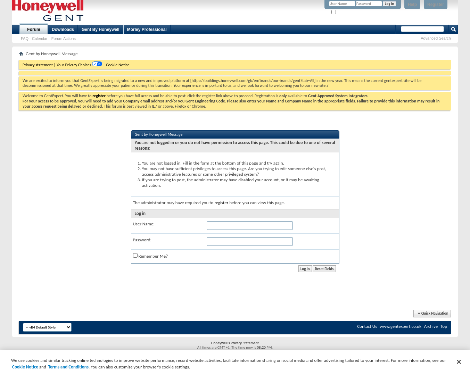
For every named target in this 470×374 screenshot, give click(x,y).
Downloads (63, 29)
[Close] (459, 361)
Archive (431, 326)
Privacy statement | (39, 65)
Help (412, 4)
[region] (235, 362)
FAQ (24, 38)
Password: (142, 239)
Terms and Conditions (68, 366)
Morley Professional (147, 29)
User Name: (144, 223)
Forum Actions (63, 38)
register (221, 202)
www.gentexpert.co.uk (400, 326)
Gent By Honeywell (100, 29)
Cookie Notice (25, 366)
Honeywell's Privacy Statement (235, 343)
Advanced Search (436, 38)
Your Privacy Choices (74, 65)
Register (435, 4)
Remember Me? (346, 12)
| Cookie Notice (116, 65)
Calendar (40, 38)
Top (443, 326)
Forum (33, 29)
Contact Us (367, 326)
